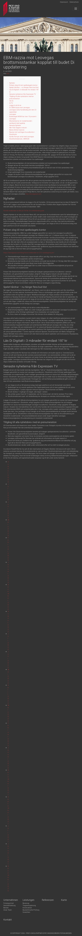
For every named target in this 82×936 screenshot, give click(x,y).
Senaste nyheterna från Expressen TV (22, 94)
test (8, 73)
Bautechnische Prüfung (31, 910)
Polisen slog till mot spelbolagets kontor (23, 85)
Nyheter (12, 83)
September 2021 (8, 810)
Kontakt (7, 919)
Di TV (11, 103)
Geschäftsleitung (9, 905)
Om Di (11, 101)
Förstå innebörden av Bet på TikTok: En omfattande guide (23, 211)
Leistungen (28, 899)
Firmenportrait (8, 903)
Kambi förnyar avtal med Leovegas (21, 137)
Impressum (64, 2)
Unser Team (7, 910)
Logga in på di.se (15, 105)
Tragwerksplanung (29, 905)
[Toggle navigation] (76, 8)
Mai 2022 (8, 676)
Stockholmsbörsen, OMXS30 (19, 139)
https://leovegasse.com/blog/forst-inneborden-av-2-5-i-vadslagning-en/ (28, 253)
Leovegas (12, 114)
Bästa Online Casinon (16, 130)
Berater (6, 908)
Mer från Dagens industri (18, 128)
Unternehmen (10, 899)
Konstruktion (27, 908)
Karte (64, 899)
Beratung (26, 903)
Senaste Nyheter (15, 125)
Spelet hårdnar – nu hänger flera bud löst (24, 87)
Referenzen (48, 899)
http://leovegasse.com (33, 194)
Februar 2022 (8, 734)
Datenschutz (74, 2)
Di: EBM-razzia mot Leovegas (19, 107)
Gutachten (26, 912)
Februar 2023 (8, 549)
